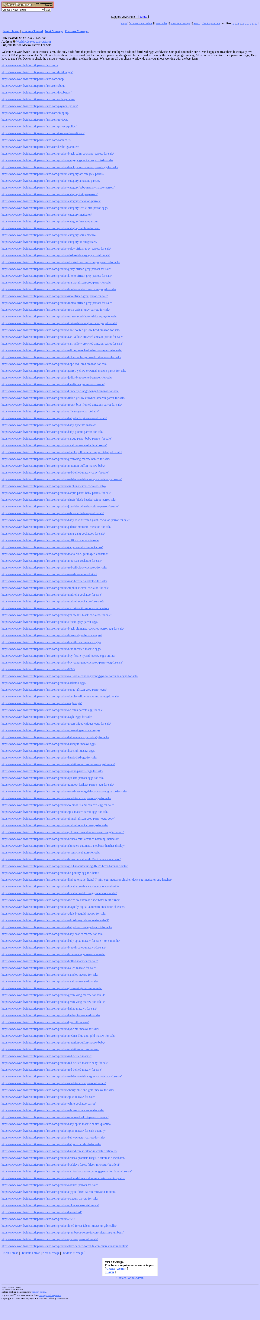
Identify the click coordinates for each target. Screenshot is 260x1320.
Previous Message (72, 1252)
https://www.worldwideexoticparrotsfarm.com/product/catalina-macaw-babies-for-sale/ (54, 445)
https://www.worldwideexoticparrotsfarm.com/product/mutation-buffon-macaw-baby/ (53, 465)
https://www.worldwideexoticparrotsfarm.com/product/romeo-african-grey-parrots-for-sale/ (57, 302)
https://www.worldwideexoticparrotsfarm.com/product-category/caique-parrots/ (50, 194)
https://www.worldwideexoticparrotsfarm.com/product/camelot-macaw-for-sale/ (50, 974)
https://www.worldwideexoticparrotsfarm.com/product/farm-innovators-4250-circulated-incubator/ (61, 859)
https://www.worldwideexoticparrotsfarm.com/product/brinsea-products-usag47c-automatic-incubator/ (63, 1157)
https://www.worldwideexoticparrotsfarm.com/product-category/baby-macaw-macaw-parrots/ (58, 187)
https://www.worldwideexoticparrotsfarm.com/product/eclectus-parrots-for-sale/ (50, 1198)
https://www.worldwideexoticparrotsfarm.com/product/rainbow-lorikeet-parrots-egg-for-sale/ (58, 784)
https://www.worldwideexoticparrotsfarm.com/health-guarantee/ (40, 146)
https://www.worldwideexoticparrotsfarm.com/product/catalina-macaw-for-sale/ (50, 981)
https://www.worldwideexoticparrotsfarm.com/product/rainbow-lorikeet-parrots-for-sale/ (55, 1117)
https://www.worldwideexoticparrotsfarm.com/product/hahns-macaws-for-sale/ (49, 1008)
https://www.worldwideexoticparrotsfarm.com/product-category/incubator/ (47, 214)
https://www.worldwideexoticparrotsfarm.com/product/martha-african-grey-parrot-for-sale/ (56, 282)
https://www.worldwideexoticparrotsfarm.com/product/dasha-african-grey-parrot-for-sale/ (56, 255)
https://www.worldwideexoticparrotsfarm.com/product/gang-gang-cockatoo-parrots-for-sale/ (57, 160)
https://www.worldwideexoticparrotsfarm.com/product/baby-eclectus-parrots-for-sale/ (53, 1137)
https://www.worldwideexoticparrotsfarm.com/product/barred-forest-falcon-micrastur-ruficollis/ (59, 1151)
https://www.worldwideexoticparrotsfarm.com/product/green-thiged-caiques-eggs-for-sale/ (56, 723)
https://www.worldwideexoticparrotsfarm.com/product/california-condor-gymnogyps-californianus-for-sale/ (67, 1171)
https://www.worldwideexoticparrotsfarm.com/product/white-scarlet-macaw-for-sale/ (53, 1110)
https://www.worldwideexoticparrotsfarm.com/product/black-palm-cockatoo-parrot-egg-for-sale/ (60, 167)
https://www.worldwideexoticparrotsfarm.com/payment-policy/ (40, 106)
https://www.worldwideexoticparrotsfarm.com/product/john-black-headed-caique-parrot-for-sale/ (60, 506)
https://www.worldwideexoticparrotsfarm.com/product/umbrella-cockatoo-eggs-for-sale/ (55, 825)
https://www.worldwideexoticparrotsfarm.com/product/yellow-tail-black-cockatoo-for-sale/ (56, 615)
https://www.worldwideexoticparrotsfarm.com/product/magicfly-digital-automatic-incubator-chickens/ (63, 906)
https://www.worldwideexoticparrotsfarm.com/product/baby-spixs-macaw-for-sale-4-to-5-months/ (61, 940)
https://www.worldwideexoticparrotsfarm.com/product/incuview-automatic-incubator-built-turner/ (61, 900)
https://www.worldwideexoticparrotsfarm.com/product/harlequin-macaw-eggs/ (49, 743)
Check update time (211, 23)
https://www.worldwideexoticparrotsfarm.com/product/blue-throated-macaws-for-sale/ (54, 947)
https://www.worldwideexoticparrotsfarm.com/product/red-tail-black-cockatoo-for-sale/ (54, 567)
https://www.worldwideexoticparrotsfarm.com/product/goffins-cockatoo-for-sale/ (50, 540)
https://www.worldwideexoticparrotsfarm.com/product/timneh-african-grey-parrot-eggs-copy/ (58, 818)
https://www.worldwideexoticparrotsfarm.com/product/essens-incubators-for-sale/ (51, 852)
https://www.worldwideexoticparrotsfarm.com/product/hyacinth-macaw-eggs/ (48, 750)
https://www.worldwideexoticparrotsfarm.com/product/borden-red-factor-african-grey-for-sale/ (59, 289)
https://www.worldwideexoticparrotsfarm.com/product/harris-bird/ (42, 1212)
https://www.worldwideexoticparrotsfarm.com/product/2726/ (38, 1218)
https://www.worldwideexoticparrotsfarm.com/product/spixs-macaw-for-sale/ (48, 1096)
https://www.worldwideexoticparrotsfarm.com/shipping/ (35, 112)
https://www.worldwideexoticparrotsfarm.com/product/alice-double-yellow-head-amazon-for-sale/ (61, 330)
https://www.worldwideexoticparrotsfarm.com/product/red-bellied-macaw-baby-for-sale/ (55, 472)
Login (124, 23)
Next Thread (10, 1252)
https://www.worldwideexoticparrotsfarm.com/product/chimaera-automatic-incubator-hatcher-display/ (63, 845)
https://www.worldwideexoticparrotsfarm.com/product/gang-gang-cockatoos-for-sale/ (53, 533)
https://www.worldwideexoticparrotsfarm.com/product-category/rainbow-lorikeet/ (51, 228)
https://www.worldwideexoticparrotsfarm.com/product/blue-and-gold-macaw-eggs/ (52, 635)
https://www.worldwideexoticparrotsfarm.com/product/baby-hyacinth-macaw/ (49, 425)
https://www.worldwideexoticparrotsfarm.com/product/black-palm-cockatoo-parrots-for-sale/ (58, 153)
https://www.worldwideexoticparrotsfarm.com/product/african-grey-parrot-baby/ (50, 411)
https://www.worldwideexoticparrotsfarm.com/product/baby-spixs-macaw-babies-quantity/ (56, 1123)
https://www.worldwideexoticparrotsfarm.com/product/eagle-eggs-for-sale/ (47, 716)
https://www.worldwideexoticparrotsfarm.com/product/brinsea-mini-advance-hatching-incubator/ (60, 838)
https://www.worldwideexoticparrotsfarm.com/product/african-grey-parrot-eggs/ (50, 621)
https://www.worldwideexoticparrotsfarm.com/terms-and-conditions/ (43, 133)
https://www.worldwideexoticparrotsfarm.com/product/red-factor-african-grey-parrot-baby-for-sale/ (62, 479)
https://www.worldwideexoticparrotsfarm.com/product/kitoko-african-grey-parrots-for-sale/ (57, 275)
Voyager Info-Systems (50, 1295)
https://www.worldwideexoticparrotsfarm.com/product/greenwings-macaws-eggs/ (51, 730)
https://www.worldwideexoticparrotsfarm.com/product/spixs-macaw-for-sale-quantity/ (54, 1130)
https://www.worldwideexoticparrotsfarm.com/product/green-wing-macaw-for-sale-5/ (53, 1001)
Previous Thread (30, 1252)
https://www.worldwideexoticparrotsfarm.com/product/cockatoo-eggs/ (44, 682)
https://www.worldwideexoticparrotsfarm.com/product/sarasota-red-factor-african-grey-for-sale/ (59, 316)
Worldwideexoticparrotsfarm (33, 41)
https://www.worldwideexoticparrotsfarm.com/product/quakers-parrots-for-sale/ (50, 1239)
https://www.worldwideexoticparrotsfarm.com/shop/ (33, 78)
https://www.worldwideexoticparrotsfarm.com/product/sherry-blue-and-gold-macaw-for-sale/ (58, 1090)
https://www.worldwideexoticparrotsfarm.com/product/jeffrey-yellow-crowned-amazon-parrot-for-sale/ (64, 370)
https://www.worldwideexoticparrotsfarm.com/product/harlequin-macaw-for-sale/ (51, 1015)
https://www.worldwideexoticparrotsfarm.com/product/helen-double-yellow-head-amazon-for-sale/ (61, 357)
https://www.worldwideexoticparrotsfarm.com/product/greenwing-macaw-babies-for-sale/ (56, 458)
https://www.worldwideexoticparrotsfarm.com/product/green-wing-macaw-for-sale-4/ (53, 995)
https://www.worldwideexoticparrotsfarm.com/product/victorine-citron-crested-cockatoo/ (55, 608)
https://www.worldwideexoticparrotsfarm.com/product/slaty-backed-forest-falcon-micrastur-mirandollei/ (65, 1246)
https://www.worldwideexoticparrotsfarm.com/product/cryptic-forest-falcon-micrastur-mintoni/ (59, 1191)
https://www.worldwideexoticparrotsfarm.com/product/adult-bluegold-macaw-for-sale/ (54, 913)
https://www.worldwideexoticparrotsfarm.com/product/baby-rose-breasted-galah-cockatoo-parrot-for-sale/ (66, 520)
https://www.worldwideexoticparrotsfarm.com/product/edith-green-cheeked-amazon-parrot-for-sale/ (62, 350)
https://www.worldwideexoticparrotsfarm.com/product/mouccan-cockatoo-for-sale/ (52, 560)
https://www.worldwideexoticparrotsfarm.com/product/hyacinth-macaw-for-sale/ (50, 1028)
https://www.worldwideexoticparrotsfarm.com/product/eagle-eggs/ (42, 703)
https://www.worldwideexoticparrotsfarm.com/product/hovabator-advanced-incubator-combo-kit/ (60, 886)
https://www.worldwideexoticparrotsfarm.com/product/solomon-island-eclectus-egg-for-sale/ (58, 805)
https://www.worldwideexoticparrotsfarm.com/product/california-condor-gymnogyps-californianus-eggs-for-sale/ (70, 676)
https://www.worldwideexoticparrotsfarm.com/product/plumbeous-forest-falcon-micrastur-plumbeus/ (63, 1232)
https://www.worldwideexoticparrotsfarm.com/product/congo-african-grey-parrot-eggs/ (54, 689)
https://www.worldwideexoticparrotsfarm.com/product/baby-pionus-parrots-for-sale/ (52, 431)
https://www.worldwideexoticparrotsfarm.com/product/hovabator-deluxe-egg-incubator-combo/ (59, 893)
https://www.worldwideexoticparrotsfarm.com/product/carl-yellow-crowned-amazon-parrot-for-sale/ (62, 336)
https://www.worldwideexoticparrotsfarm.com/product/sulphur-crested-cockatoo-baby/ (54, 486)
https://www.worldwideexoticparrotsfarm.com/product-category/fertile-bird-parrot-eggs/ (55, 207)
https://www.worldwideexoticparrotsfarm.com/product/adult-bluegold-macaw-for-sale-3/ (55, 920)
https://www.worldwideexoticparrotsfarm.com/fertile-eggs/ (37, 72)
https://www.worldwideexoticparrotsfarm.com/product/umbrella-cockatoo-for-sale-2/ (53, 601)
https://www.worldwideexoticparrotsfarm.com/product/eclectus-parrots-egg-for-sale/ (53, 710)
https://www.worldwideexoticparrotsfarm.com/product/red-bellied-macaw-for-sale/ (52, 1069)
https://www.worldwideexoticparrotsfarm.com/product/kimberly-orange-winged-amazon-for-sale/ (60, 391)
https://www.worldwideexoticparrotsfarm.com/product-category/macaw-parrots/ (50, 221)
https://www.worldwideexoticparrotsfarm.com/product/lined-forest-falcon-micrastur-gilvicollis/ (59, 1225)
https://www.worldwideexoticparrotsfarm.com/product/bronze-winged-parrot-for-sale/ (53, 954)
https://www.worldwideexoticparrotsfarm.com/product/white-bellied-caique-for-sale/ (53, 513)
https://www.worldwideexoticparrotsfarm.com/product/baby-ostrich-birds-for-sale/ (51, 1144)
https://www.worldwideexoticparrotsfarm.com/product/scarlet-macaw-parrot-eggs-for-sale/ (56, 798)
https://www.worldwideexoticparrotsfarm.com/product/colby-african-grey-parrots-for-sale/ (56, 248)
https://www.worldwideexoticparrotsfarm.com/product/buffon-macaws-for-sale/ (50, 961)
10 (256, 23)
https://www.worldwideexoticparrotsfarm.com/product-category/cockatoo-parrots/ (51, 201)
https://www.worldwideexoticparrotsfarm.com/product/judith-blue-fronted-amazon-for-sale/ (57, 377)
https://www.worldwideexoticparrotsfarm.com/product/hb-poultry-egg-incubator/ (50, 872)
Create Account (116, 1268)
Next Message (50, 1252)
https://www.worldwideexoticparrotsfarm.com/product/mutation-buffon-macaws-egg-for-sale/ (58, 764)
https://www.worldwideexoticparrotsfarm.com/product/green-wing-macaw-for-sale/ (52, 988)
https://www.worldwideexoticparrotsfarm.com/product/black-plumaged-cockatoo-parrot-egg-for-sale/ (63, 628)
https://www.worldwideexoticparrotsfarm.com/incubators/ (36, 92)
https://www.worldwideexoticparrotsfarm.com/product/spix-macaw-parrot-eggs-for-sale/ (55, 811)
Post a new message (180, 23)
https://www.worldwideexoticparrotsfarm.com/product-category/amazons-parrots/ (51, 180)
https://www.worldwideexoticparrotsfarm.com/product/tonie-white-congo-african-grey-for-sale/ (59, 323)
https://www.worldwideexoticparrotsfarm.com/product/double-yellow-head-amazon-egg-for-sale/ (60, 696)
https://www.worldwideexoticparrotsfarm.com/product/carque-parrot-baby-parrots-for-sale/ (56, 438)
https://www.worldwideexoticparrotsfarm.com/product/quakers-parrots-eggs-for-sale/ (53, 777)
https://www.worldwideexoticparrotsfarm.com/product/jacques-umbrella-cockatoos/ (52, 547)
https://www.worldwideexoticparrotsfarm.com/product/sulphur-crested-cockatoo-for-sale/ (55, 587)
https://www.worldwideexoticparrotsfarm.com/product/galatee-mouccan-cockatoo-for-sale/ (56, 526)
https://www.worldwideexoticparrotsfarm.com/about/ (34, 85)
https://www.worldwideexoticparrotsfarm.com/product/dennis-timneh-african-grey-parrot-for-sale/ (61, 262)
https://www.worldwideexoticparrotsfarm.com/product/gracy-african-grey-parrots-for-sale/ (56, 268)
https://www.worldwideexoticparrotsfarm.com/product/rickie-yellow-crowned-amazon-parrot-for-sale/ (63, 397)
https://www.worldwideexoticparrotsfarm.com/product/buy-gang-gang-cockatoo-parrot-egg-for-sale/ (62, 662)
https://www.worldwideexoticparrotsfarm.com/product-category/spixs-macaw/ (49, 235)
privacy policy (39, 1291)
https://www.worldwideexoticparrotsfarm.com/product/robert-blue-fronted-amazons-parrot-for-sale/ (62, 404)
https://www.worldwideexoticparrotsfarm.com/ (30, 65)
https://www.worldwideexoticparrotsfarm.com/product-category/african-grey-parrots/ (53, 173)
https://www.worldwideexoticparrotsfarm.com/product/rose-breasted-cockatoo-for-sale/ (54, 581)
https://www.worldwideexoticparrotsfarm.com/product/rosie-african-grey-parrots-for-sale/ (56, 309)
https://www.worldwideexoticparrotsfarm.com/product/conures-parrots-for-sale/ (50, 1185)
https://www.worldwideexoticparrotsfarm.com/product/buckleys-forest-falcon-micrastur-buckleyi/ (61, 1164)
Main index (161, 23)
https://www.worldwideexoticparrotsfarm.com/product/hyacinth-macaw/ (45, 1022)
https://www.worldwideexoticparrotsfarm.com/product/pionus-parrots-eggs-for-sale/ (52, 771)
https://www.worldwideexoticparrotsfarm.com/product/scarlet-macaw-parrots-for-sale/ (54, 1083)
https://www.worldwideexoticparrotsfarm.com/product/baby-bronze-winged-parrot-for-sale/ (57, 927)
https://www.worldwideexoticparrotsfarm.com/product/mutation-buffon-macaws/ (50, 1049)
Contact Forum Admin (141, 23)
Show (143, 16)
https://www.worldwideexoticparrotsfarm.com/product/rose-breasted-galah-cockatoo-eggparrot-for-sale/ (64, 791)
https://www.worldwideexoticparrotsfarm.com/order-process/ (38, 99)
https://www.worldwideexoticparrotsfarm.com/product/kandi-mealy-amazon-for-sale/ (53, 384)
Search (197, 23)
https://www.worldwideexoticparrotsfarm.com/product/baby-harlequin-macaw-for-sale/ (54, 418)
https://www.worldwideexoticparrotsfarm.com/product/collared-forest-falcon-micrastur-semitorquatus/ (63, 1178)
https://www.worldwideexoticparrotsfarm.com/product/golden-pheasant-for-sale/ (50, 1205)
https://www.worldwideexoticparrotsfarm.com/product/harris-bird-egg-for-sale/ (49, 757)
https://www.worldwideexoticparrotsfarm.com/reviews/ (35, 119)
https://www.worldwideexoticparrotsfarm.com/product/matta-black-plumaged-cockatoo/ (55, 553)
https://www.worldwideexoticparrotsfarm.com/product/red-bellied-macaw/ (46, 1056)
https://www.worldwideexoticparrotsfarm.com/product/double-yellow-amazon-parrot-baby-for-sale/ (62, 452)
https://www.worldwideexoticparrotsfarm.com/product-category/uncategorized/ (49, 241)
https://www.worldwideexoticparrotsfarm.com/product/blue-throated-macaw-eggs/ (51, 642)
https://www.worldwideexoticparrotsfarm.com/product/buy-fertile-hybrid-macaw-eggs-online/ (58, 655)
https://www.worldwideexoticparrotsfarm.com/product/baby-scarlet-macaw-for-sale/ (52, 933)
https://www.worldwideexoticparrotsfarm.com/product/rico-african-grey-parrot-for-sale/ (55, 296)
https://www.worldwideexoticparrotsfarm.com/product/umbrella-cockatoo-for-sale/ (52, 594)
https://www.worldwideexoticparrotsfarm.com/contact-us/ (36, 140)
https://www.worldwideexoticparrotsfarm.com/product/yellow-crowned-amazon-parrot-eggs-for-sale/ (63, 832)
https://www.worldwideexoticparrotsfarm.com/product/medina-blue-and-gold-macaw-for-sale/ (58, 1035)
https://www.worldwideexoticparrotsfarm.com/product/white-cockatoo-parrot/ (49, 1103)
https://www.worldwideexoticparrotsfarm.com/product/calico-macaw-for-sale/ (49, 967)
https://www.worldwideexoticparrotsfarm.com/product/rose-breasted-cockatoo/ (49, 574)
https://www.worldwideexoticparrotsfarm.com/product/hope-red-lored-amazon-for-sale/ (54, 363)
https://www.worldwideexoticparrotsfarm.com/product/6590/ (38, 669)
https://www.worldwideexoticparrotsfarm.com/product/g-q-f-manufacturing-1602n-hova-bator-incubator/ (65, 866)
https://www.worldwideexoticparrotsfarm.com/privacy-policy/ (39, 126)
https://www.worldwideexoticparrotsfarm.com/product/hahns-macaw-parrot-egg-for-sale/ (55, 737)
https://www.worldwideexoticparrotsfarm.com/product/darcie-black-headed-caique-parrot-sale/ (59, 499)
